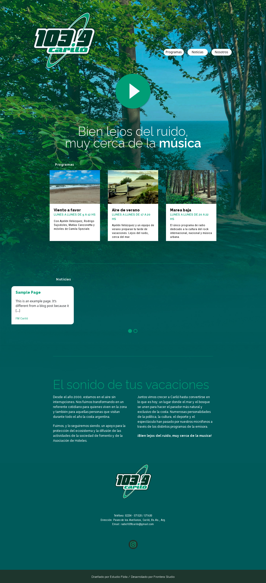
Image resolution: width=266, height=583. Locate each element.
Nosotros (221, 52)
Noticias (197, 52)
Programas (174, 52)
